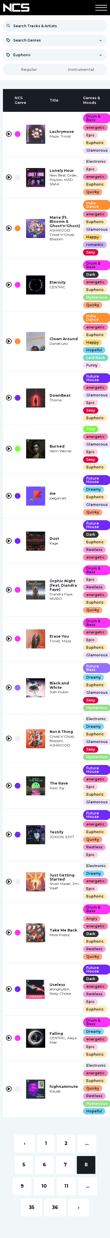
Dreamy (93, 489)
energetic (95, 127)
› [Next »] (78, 1207)
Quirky (92, 192)
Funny (92, 365)
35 (31, 1207)
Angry (91, 918)
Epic (90, 135)
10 (44, 1186)
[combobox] (55, 40)
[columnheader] (9, 100)
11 (66, 1186)
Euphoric (95, 143)
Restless (94, 549)
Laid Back (95, 357)
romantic (95, 244)
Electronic (96, 161)
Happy (92, 237)
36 (55, 1207)
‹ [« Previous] (24, 1143)
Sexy (90, 252)
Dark (90, 274)
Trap (90, 429)
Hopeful (94, 350)
